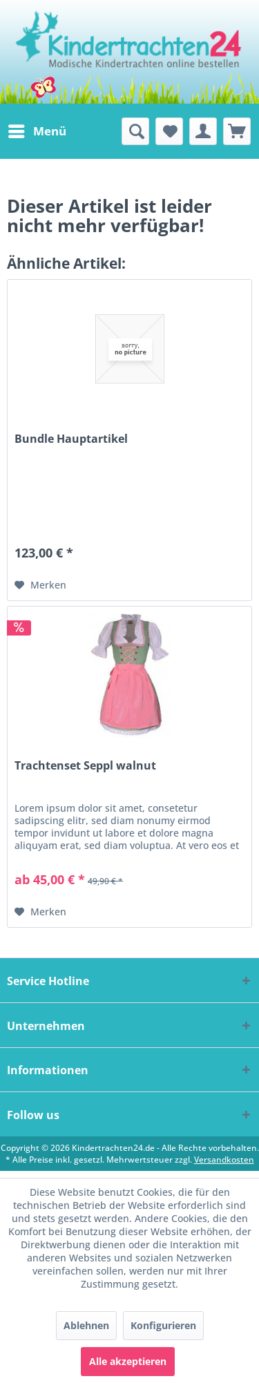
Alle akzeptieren (127, 1361)
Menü (37, 129)
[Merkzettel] (169, 131)
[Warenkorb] (237, 131)
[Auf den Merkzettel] (40, 585)
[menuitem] (36, 131)
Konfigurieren (163, 1325)
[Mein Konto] (203, 131)
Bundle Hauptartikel (71, 439)
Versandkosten (224, 1159)
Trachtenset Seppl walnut (85, 766)
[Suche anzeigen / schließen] (135, 131)
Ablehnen (86, 1325)
